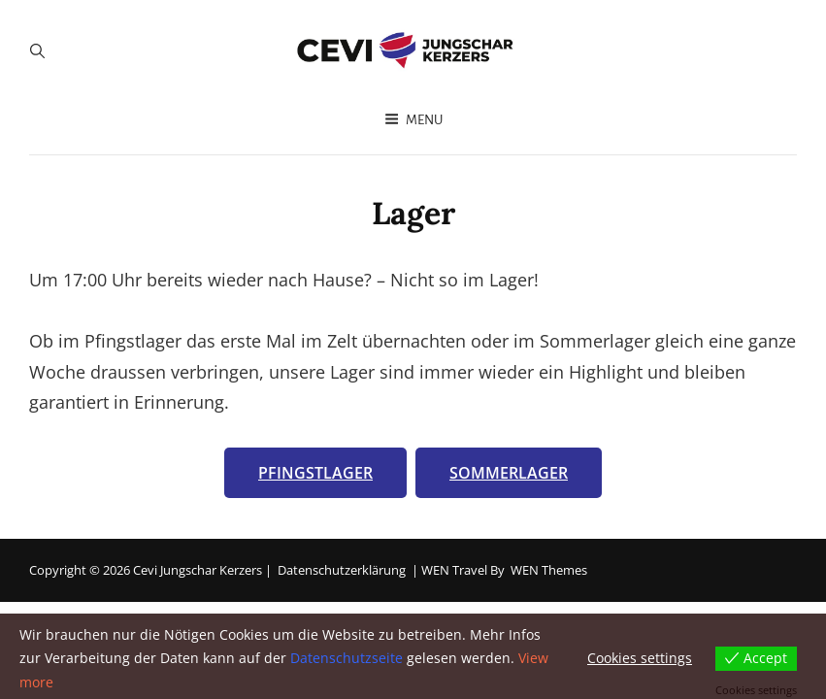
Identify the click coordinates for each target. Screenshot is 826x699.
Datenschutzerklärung (342, 570)
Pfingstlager (315, 472)
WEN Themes (549, 570)
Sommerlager (508, 472)
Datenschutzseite (346, 658)
